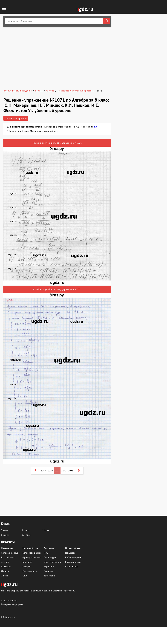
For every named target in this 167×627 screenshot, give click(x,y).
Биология (27, 561)
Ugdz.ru (13, 600)
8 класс (4, 534)
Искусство (70, 552)
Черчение (49, 566)
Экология (48, 571)
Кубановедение (73, 557)
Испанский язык (73, 548)
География (49, 548)
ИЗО (46, 552)
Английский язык (9, 552)
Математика (7, 548)
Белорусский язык (32, 552)
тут (95, 126)
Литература (50, 557)
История (27, 566)
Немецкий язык (30, 548)
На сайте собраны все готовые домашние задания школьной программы (38, 590)
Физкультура (71, 566)
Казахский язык (73, 561)
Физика (5, 571)
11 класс (46, 530)
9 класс (25, 530)
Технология (49, 575)
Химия (4, 575)
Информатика (30, 571)
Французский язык (32, 557)
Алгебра (5, 561)
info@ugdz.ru (8, 617)
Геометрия (6, 566)
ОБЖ (25, 575)
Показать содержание (16, 118)
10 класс (26, 534)
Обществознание (52, 561)
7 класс (4, 530)
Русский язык (8, 557)
